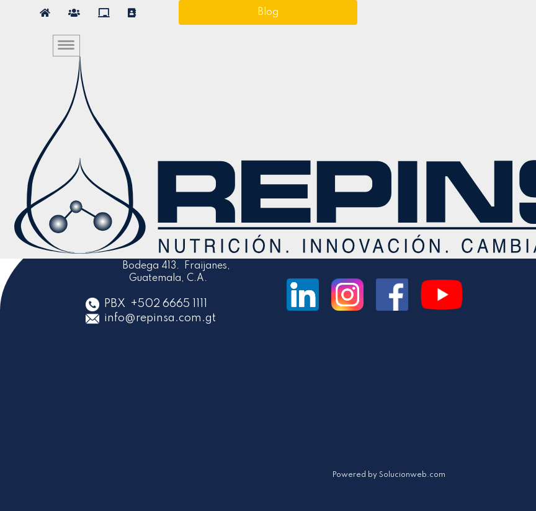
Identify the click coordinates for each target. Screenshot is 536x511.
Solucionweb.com (411, 475)
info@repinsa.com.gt (161, 318)
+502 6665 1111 (168, 303)
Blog (268, 12)
